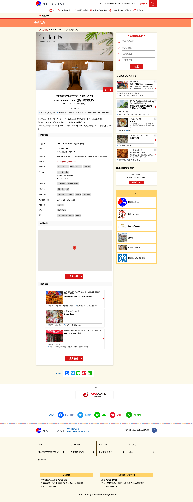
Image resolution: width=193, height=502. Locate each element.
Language (141, 4)
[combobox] (138, 41)
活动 (54, 10)
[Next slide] (110, 89)
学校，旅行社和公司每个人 (110, 4)
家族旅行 (79, 113)
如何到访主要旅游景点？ (121, 10)
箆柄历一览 (136, 182)
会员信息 (140, 10)
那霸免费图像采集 (100, 10)
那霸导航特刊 (82, 10)
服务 (99, 113)
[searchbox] (138, 41)
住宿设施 (62, 113)
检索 (136, 66)
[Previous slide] (105, 89)
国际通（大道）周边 (48, 113)
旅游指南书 (126, 4)
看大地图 (73, 276)
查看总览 (73, 358)
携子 (94, 113)
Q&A (131, 452)
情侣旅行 (87, 113)
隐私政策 (42, 459)
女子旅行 (71, 113)
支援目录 (44, 16)
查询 (133, 4)
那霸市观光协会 (105, 452)
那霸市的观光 (67, 10)
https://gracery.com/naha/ (66, 162)
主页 (38, 30)
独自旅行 (105, 113)
